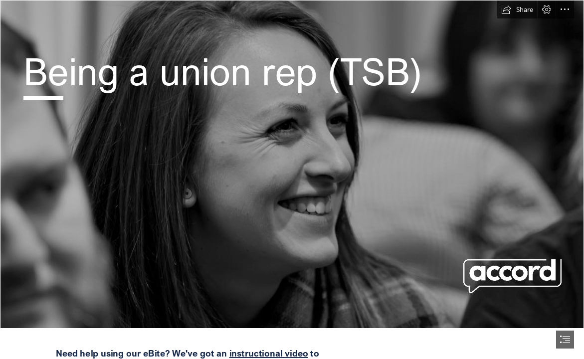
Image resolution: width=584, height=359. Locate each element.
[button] (517, 9)
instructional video (268, 353)
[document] (292, 179)
